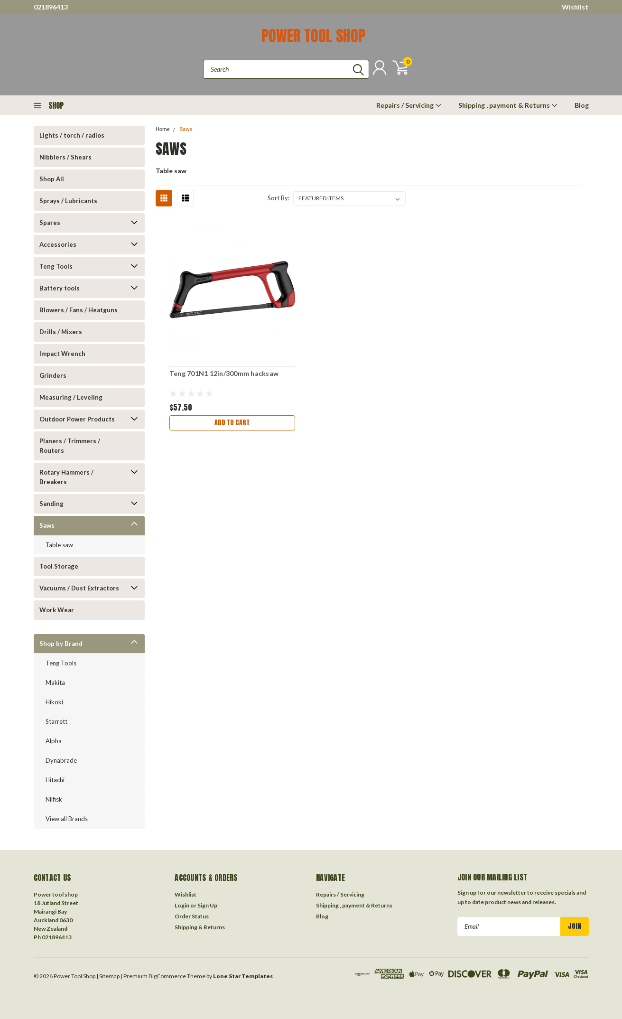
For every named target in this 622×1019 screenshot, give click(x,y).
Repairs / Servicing (409, 105)
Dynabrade (61, 760)
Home (163, 129)
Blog (582, 105)
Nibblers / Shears (65, 157)
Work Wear (56, 610)
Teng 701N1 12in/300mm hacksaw (224, 373)
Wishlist (575, 7)
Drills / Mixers (60, 332)
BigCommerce (167, 976)
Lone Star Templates (243, 976)
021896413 (51, 7)
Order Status (192, 916)
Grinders (52, 375)
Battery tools (59, 288)
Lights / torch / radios (71, 135)
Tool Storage (58, 566)
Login (182, 905)
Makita (55, 682)
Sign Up (207, 905)
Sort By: (278, 198)
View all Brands (67, 819)
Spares (49, 222)
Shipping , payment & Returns (508, 105)
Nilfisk (54, 799)
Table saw (59, 545)
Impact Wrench (62, 353)
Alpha (54, 741)
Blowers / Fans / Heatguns (78, 310)
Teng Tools (56, 266)
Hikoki (54, 702)
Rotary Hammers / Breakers (66, 477)
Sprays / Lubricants (68, 201)
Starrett (56, 721)
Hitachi (55, 780)
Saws (47, 525)
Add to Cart (232, 423)
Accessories (57, 244)
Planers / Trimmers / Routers (69, 445)
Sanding (51, 503)
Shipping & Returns (200, 927)
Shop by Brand (61, 643)
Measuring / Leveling (70, 397)
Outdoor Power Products (77, 419)
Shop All (51, 179)
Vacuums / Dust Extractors (79, 588)
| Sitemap (108, 976)
